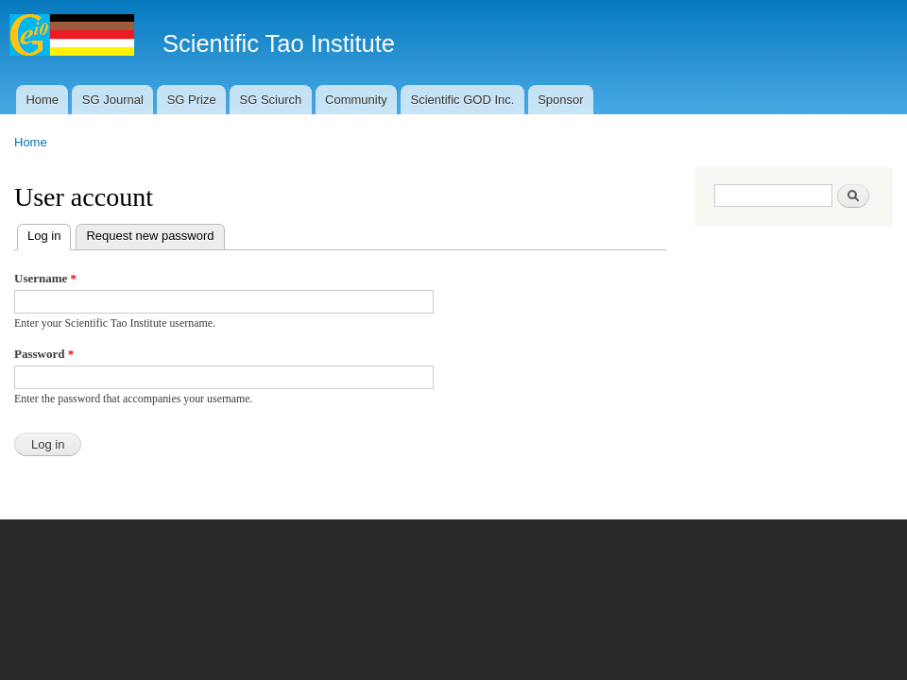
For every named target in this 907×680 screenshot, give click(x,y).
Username (45, 278)
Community (356, 100)
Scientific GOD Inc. (463, 100)
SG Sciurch (270, 100)
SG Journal (113, 100)
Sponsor (560, 100)
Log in (49, 234)
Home (42, 100)
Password (44, 354)
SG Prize (191, 100)
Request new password (150, 236)
